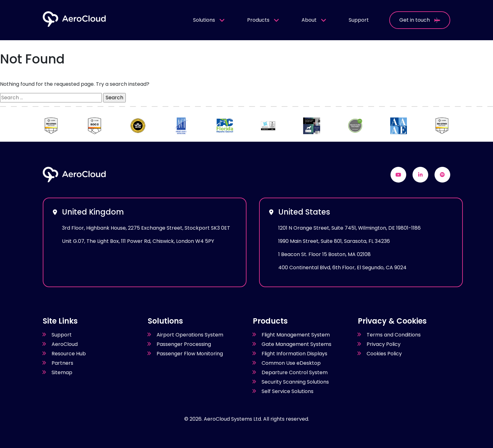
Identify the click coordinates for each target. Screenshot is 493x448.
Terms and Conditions (394, 334)
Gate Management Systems (296, 344)
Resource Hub (69, 353)
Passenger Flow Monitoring (190, 353)
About (314, 20)
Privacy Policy (384, 344)
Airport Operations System (190, 334)
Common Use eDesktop (291, 363)
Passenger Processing (184, 344)
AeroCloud (65, 344)
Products (263, 20)
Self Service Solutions (287, 391)
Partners (62, 363)
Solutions (209, 20)
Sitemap (62, 372)
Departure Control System (295, 372)
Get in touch (419, 20)
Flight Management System (296, 334)
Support (359, 20)
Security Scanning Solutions (295, 381)
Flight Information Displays (294, 353)
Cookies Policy (384, 353)
